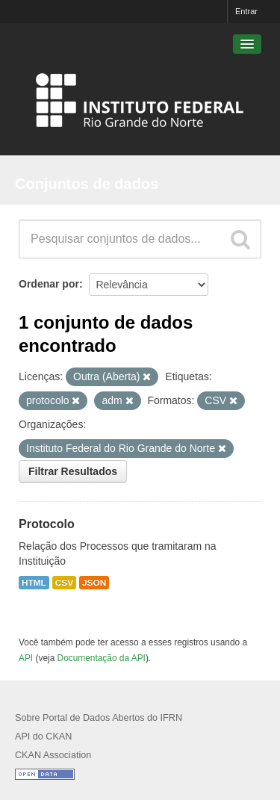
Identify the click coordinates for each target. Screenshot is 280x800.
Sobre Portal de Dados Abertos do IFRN (98, 718)
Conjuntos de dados (86, 184)
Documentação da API (101, 658)
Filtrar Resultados (72, 471)
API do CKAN (43, 736)
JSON (94, 582)
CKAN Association (53, 755)
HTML (34, 582)
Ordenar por (49, 284)
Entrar (246, 11)
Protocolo (47, 524)
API (26, 658)
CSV (64, 582)
